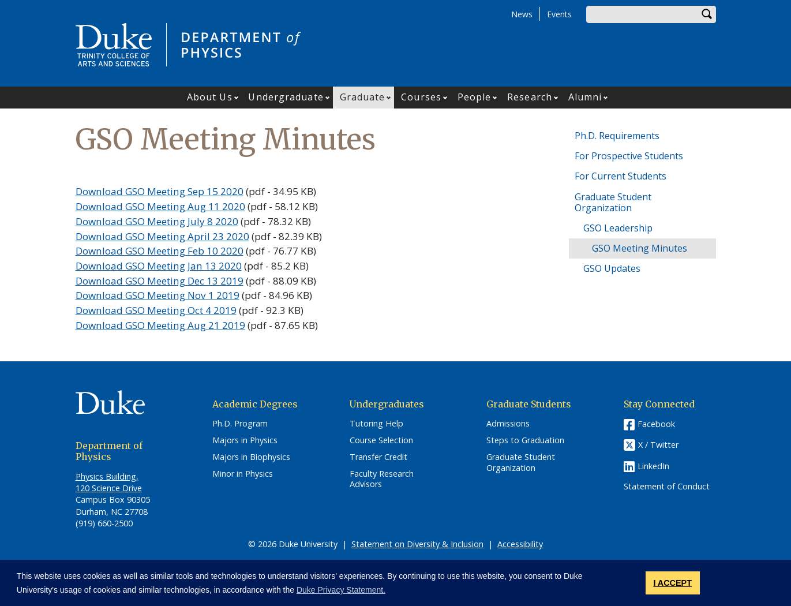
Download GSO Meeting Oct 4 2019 (156, 310)
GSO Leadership (618, 228)
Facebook (656, 423)
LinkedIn (653, 466)
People (475, 97)
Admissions (508, 423)
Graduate (362, 97)
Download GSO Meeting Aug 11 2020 (160, 206)
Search (707, 14)
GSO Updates (611, 268)
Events (559, 14)
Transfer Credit (378, 457)
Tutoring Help (376, 423)
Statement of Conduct (667, 486)
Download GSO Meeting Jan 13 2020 (159, 265)
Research (529, 97)
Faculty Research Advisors (382, 479)
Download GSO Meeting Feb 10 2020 (159, 250)
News (522, 14)
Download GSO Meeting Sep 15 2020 (159, 191)
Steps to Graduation (525, 440)
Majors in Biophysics (251, 457)
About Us (210, 97)
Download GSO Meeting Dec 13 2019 (159, 280)
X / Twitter (658, 445)
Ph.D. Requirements (617, 135)
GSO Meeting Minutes (639, 248)
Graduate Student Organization (613, 202)
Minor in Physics (242, 474)
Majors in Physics (245, 440)
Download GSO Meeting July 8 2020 (157, 221)
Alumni (585, 97)
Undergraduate (285, 97)
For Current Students (620, 176)
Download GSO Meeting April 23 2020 (162, 236)
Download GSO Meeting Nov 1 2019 (157, 295)
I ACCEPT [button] (672, 583)
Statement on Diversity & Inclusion (417, 543)
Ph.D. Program (240, 423)
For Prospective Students (629, 155)
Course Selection (381, 440)
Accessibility (520, 543)
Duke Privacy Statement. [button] (341, 589)
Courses (421, 97)
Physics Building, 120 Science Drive (109, 482)
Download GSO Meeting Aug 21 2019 (160, 325)
